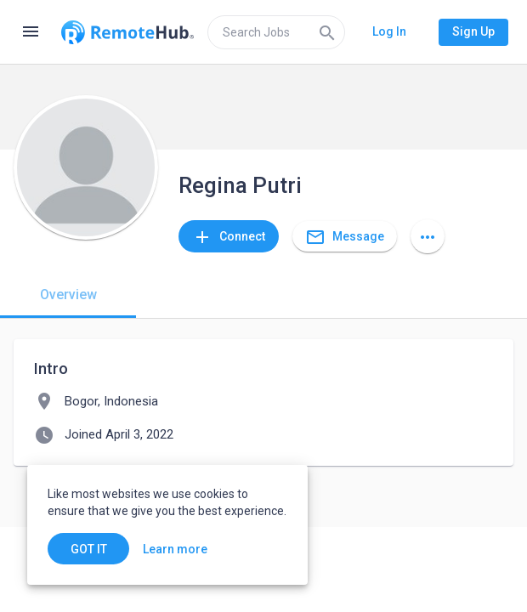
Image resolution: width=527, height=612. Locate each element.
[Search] (327, 32)
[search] (276, 32)
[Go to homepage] (127, 32)
